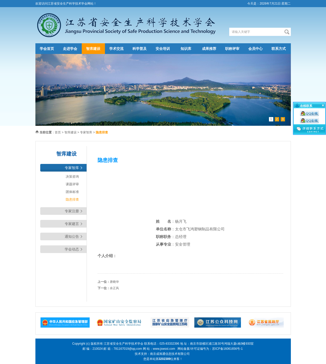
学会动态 (72, 249)
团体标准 (72, 192)
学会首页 (47, 49)
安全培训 (163, 49)
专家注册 (72, 211)
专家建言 (72, 224)
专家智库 (86, 132)
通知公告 (72, 236)
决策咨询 (72, 176)
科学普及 (139, 49)
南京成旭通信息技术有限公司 (170, 354)
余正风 (114, 288)
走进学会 (70, 49)
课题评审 (72, 184)
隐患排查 (72, 199)
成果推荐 (209, 49)
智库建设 (93, 49)
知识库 (186, 49)
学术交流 (116, 49)
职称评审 (232, 49)
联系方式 (278, 49)
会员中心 (255, 49)
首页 (58, 132)
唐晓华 (114, 282)
